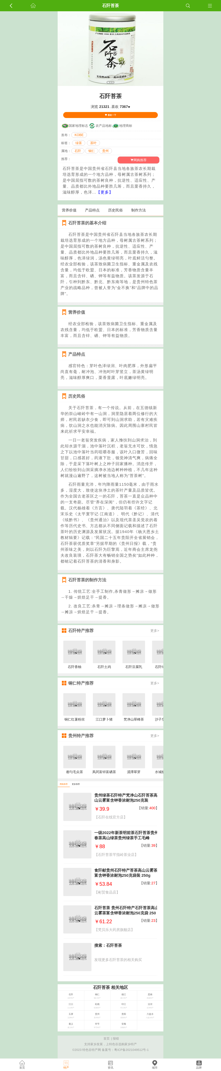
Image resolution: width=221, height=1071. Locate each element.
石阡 (78, 151)
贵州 (105, 151)
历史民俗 (115, 210)
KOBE (79, 135)
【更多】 (104, 192)
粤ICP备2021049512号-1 (131, 1050)
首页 (106, 1038)
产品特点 (92, 210)
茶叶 (93, 143)
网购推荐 (138, 160)
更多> (154, 630)
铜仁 (91, 151)
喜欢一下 (110, 115)
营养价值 (69, 210)
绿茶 (78, 143)
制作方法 (138, 210)
